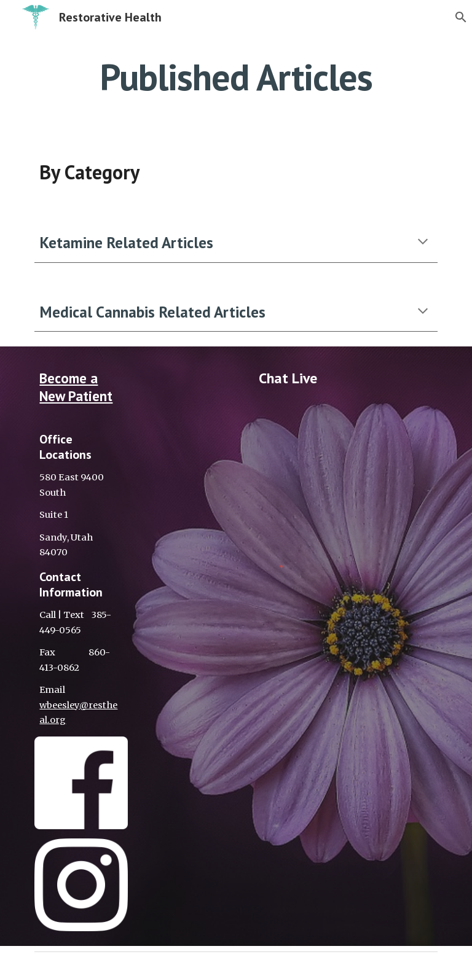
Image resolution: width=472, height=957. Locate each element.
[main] (235, 77)
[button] (457, 17)
